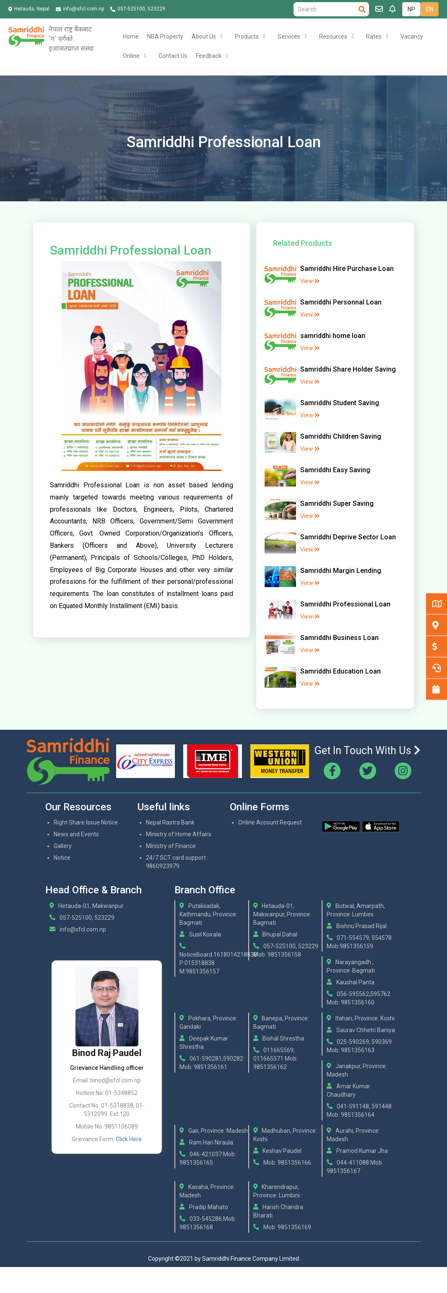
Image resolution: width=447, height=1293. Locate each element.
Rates (374, 36)
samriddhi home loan (332, 336)
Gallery (63, 846)
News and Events (76, 834)
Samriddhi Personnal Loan (341, 302)
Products (247, 36)
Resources (333, 36)
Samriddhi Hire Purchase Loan (347, 269)
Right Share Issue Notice (86, 822)
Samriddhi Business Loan (339, 638)
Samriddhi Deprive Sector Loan (348, 537)
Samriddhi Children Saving (340, 436)
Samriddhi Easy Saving (335, 470)
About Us (204, 36)
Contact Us (173, 55)
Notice (62, 857)
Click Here (129, 1139)
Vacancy (411, 36)
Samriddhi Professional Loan (345, 604)
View (310, 281)
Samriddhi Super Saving (337, 503)
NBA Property (165, 36)
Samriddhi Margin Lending (340, 571)
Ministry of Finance (171, 846)
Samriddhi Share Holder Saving (348, 369)
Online (131, 55)
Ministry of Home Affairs (178, 834)
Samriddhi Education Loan (340, 671)
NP (411, 9)
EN (429, 9)
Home (131, 36)
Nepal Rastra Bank (170, 822)
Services (289, 36)
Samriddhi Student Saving (339, 403)
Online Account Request (270, 822)
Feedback (208, 55)
